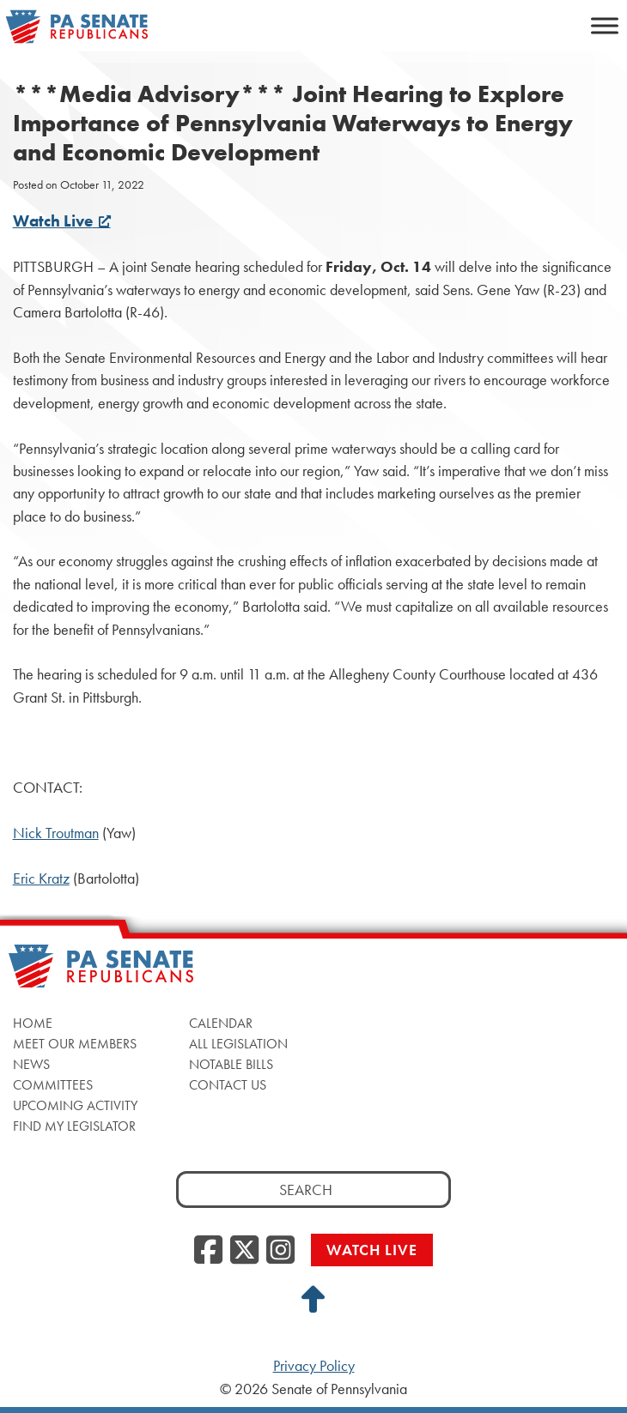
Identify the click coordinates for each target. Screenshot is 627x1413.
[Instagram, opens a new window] (280, 1250)
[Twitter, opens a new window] (244, 1250)
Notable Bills (231, 1064)
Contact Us (227, 1085)
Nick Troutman (56, 833)
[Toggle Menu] (604, 25)
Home (32, 1023)
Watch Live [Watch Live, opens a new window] (62, 221)
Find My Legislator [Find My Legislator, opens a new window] (74, 1126)
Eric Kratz (41, 878)
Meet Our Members (75, 1044)
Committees (53, 1085)
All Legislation (238, 1044)
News (31, 1064)
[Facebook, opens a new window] (208, 1250)
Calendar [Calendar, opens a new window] (221, 1023)
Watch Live (371, 1249)
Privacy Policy (314, 1365)
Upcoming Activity (75, 1105)
